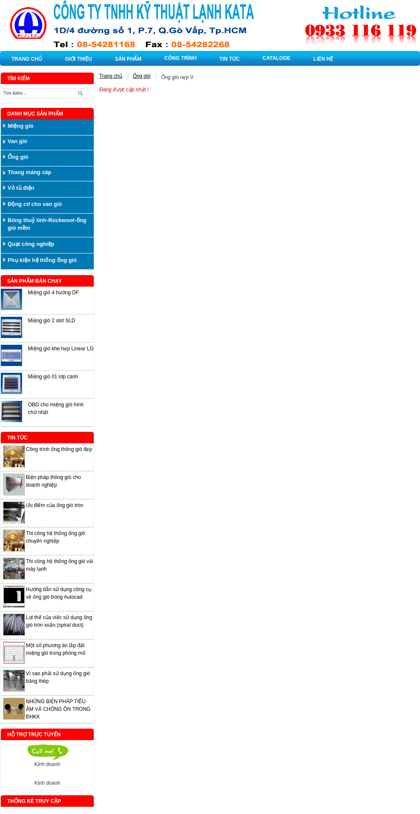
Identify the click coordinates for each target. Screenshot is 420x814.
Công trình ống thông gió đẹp (59, 449)
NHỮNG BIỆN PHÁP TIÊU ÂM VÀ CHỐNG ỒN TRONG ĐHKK (58, 709)
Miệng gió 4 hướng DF (53, 293)
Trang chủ (110, 76)
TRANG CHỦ (26, 59)
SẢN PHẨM (128, 59)
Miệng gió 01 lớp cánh (53, 377)
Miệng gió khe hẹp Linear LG (61, 349)
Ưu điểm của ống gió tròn (54, 505)
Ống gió (142, 76)
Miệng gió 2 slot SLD (51, 321)
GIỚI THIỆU (78, 59)
